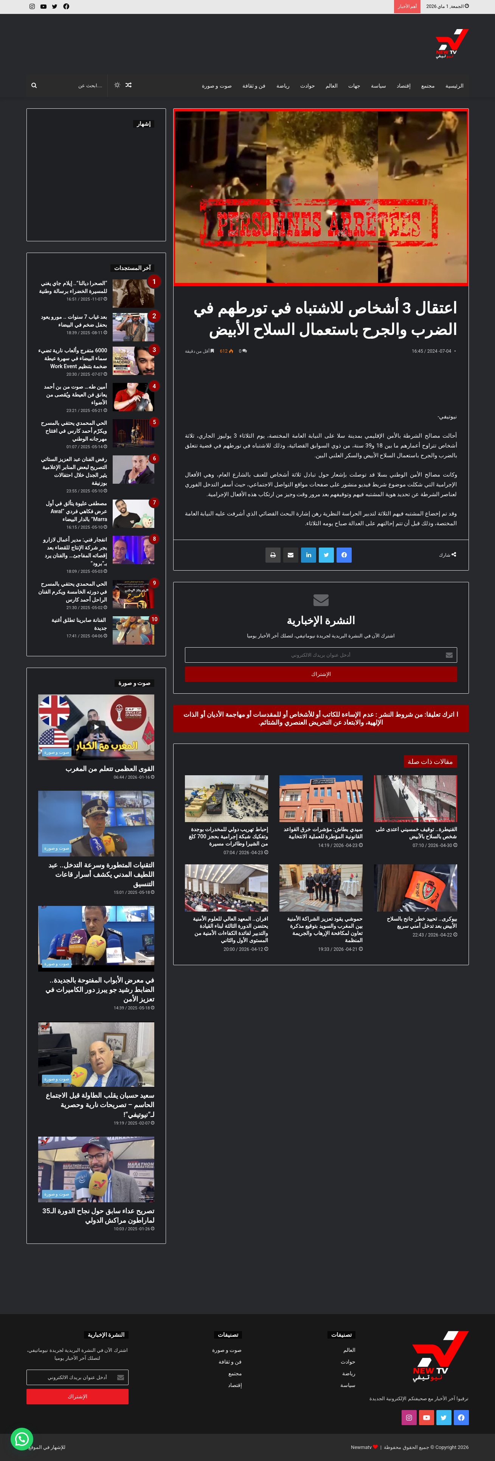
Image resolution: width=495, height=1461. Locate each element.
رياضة (283, 86)
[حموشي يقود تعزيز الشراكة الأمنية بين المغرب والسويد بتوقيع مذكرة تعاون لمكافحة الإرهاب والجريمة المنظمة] (321, 887)
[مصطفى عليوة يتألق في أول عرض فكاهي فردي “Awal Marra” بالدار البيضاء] (133, 514)
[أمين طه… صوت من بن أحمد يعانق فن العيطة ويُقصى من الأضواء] (133, 397)
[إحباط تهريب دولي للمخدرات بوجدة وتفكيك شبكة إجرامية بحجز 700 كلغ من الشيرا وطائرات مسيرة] (226, 798)
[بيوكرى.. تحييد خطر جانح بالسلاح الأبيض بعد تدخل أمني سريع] (415, 887)
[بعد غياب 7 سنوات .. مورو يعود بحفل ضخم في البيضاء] (133, 327)
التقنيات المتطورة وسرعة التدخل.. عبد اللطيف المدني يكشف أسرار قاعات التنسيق (101, 874)
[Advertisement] (172, 39)
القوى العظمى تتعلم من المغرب (110, 769)
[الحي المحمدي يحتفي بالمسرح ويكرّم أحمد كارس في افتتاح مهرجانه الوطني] (133, 433)
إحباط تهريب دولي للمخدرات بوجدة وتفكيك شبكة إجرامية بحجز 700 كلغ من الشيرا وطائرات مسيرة (228, 836)
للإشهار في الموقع (46, 1447)
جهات (354, 86)
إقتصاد (404, 86)
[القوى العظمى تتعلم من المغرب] (96, 727)
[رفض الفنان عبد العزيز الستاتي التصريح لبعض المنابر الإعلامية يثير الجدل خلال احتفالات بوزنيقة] (133, 469)
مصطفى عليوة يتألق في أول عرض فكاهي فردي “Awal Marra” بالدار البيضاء (76, 511)
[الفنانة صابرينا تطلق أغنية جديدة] (133, 630)
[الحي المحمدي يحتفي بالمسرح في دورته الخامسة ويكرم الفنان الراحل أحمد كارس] (133, 594)
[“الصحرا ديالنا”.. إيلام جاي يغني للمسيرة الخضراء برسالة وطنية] (133, 293)
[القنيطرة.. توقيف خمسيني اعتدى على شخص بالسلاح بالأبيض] (415, 798)
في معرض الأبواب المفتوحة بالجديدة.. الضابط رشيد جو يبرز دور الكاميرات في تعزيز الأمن (100, 989)
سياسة (378, 86)
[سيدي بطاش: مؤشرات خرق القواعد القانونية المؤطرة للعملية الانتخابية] (321, 798)
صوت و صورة (217, 86)
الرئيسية (454, 86)
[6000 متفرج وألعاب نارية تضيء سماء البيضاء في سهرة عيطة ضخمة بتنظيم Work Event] (133, 361)
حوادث (307, 86)
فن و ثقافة (254, 86)
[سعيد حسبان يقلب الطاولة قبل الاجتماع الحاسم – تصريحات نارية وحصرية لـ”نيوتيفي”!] (96, 1054)
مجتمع (428, 86)
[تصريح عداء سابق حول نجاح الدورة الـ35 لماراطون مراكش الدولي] (96, 1169)
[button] (22, 1439)
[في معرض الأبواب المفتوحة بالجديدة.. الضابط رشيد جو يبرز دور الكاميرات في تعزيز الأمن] (96, 939)
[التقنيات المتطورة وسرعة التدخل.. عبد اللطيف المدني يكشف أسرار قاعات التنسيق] (96, 823)
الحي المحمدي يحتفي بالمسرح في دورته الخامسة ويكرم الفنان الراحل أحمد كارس (72, 592)
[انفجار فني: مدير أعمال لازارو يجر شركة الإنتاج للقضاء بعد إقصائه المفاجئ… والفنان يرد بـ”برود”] (133, 550)
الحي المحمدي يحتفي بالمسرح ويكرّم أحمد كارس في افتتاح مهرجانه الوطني (74, 431)
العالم (332, 86)
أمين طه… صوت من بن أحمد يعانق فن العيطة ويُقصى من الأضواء (75, 395)
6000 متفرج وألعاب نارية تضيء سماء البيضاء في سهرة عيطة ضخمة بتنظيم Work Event (72, 358)
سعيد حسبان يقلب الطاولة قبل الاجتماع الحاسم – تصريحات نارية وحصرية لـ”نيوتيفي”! (100, 1104)
